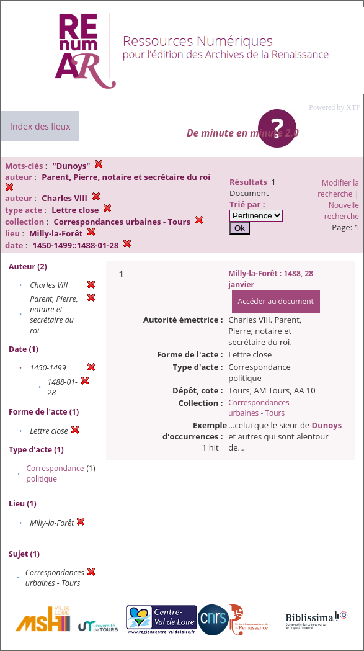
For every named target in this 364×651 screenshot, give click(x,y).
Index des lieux (40, 126)
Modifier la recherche (338, 188)
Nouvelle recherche (341, 211)
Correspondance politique (55, 473)
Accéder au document (276, 301)
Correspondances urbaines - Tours (259, 407)
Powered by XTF (334, 107)
